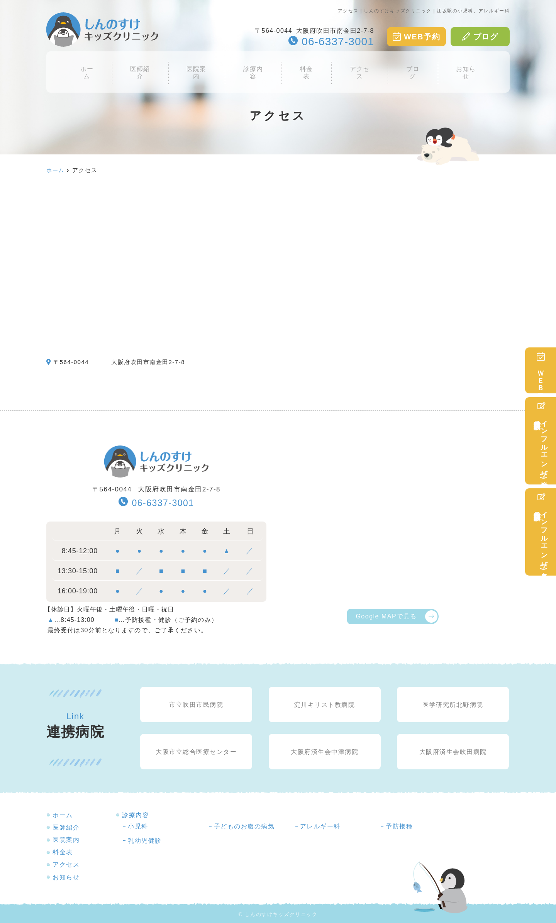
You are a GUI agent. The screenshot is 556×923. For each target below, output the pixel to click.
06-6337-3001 (156, 502)
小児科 (138, 826)
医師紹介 (146, 66)
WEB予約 (416, 36)
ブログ (480, 36)
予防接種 (399, 826)
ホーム (95, 66)
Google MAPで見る (386, 616)
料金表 (305, 66)
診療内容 (254, 66)
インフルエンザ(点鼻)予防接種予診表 (540, 532)
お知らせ (457, 66)
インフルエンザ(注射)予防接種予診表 (540, 440)
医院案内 (200, 66)
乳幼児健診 (145, 840)
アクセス (356, 66)
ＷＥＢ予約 (541, 370)
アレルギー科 (320, 826)
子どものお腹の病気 (244, 826)
